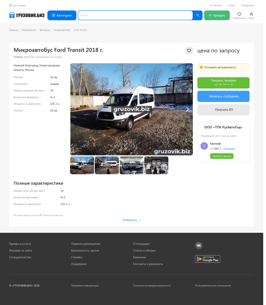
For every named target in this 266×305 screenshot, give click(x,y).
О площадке (141, 243)
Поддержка (247, 5)
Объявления (29, 29)
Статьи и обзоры (144, 250)
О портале (216, 5)
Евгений (215, 143)
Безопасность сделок (85, 250)
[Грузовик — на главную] (26, 15)
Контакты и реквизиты (148, 264)
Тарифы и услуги (20, 243)
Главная (13, 29)
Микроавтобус (62, 29)
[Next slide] (187, 109)
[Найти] (198, 15)
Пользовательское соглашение (213, 285)
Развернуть (132, 220)
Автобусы (45, 29)
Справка (76, 257)
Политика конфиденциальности (152, 285)
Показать (229, 148)
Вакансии (139, 257)
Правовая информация (85, 285)
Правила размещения (85, 243)
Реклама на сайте (20, 250)
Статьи (231, 5)
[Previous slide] (76, 109)
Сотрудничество (20, 257)
